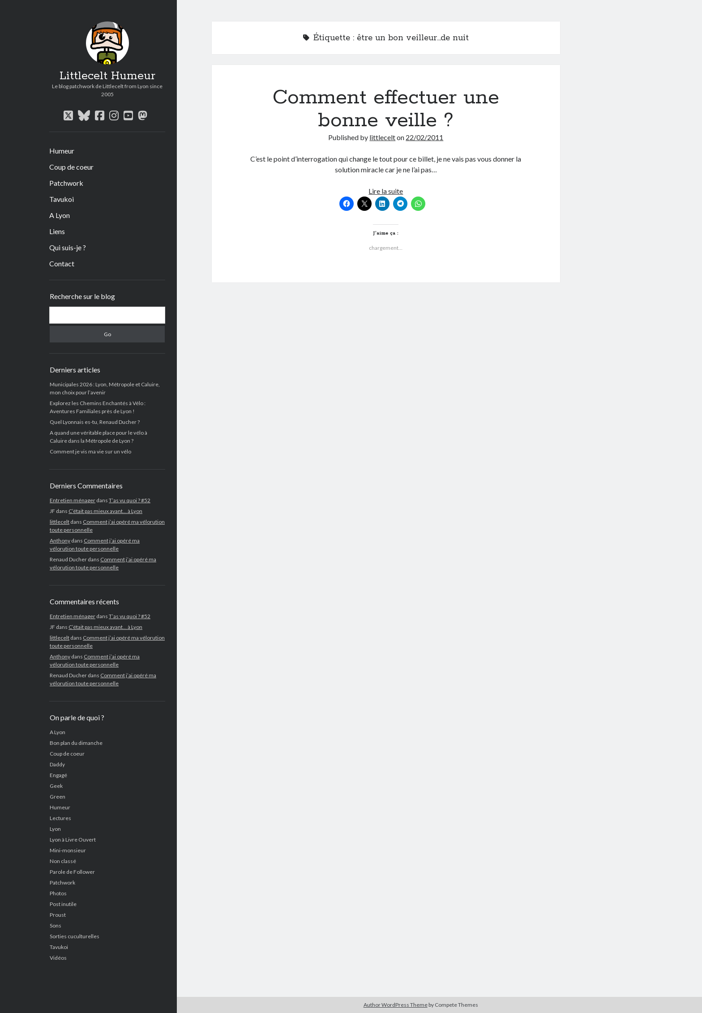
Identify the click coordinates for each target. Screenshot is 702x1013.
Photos (58, 893)
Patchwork (66, 183)
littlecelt (59, 521)
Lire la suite (385, 191)
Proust (58, 914)
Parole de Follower (72, 871)
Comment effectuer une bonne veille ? (386, 109)
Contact (61, 263)
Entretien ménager (72, 500)
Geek (56, 785)
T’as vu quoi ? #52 (129, 500)
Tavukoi (61, 199)
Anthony (60, 540)
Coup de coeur (71, 166)
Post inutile (63, 904)
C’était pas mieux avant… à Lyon (105, 511)
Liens (57, 231)
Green (57, 796)
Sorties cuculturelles (74, 936)
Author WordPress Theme (396, 1004)
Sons (55, 925)
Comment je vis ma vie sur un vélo (90, 451)
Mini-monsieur (68, 850)
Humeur (61, 150)
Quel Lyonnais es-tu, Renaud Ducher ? (95, 422)
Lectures (60, 818)
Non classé (63, 861)
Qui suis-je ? (67, 247)
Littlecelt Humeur (107, 76)
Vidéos (58, 957)
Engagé (58, 775)
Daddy (57, 764)
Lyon (55, 828)
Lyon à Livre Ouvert (73, 839)
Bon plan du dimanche (76, 742)
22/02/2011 (424, 137)
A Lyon (59, 215)
